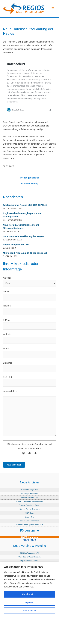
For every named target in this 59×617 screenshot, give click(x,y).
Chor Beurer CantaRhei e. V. (29, 557)
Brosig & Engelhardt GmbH (29, 505)
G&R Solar (29, 513)
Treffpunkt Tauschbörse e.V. (29, 561)
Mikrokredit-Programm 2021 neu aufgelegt (25, 253)
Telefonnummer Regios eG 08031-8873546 (25, 205)
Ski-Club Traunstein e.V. (29, 553)
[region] (29, 589)
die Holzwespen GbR (29, 497)
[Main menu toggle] (53, 8)
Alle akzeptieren (29, 594)
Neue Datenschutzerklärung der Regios (23, 236)
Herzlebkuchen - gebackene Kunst (29, 525)
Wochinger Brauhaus (29, 493)
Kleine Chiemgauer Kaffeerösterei (29, 501)
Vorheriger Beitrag (29, 178)
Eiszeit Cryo (29, 517)
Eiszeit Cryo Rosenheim (29, 521)
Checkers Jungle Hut (29, 490)
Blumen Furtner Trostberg (29, 509)
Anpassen (29, 602)
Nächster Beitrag (29, 184)
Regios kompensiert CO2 (16, 244)
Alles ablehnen (29, 610)
